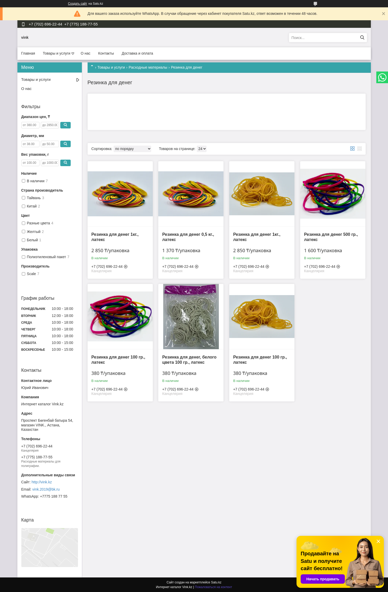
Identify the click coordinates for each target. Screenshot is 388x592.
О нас (85, 53)
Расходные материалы (148, 67)
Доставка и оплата (137, 53)
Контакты (106, 53)
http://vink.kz (42, 482)
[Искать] (362, 37)
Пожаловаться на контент (213, 587)
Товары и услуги (56, 53)
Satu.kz (216, 582)
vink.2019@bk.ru (46, 489)
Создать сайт (77, 3)
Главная (28, 53)
